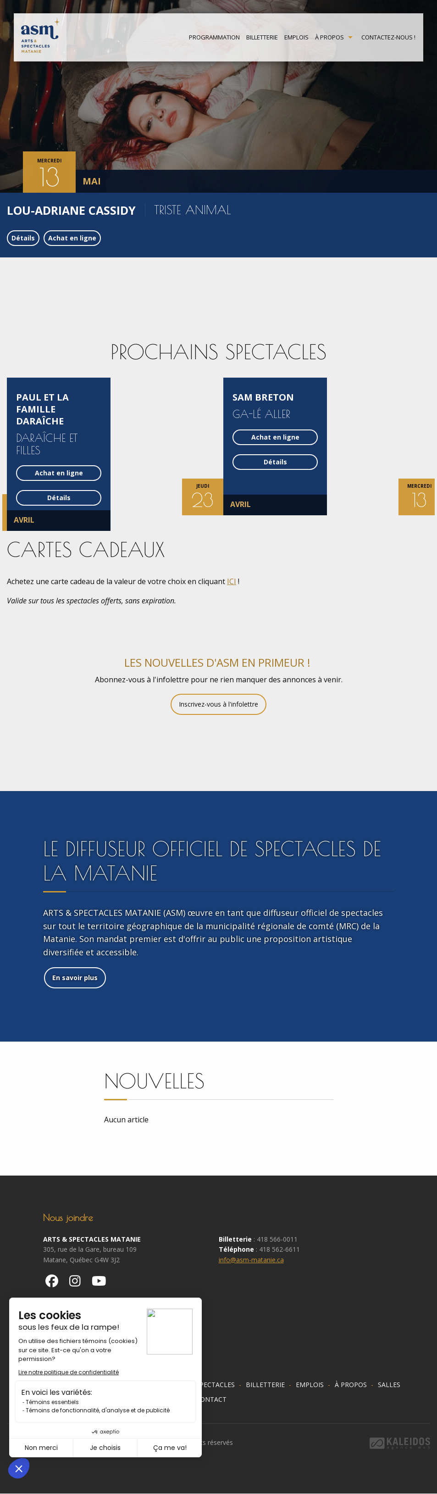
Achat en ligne (72, 238)
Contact (211, 1399)
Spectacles (215, 1384)
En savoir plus (75, 977)
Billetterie (262, 37)
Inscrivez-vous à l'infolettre (218, 704)
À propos (329, 37)
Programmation (214, 37)
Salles (389, 1384)
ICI (231, 581)
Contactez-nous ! (388, 37)
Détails (23, 238)
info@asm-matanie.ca (251, 1259)
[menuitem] (214, 38)
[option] (218, 96)
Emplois (296, 37)
